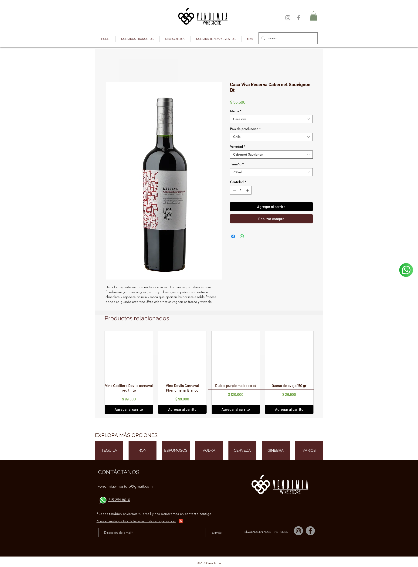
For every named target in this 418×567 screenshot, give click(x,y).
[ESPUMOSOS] (176, 450)
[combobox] (271, 119)
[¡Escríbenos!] (406, 270)
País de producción (245, 129)
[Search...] (288, 38)
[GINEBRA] (276, 450)
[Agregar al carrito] (129, 409)
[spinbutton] (241, 190)
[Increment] (248, 190)
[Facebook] (298, 17)
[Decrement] (234, 190)
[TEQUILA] (109, 450)
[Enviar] (217, 532)
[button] (137, 39)
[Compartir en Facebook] (233, 236)
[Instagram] (288, 17)
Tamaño (237, 164)
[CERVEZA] (242, 450)
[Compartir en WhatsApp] (242, 236)
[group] (209, 372)
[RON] (142, 450)
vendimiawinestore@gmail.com (125, 486)
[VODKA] (209, 450)
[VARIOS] (309, 450)
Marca (235, 111)
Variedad (237, 147)
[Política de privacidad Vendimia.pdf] (180, 521)
